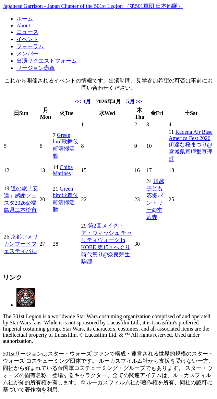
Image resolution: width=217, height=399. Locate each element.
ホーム (24, 19)
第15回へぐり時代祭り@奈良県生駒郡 (106, 254)
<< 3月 (83, 101)
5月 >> (134, 101)
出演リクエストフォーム (46, 61)
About (23, 25)
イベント (27, 39)
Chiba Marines (63, 170)
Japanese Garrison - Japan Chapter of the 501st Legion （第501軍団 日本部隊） (93, 6)
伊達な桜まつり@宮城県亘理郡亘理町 (191, 152)
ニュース (27, 32)
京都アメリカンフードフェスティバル (21, 244)
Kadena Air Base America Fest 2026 (191, 135)
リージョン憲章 (35, 68)
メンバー (27, 53)
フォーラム (30, 46)
